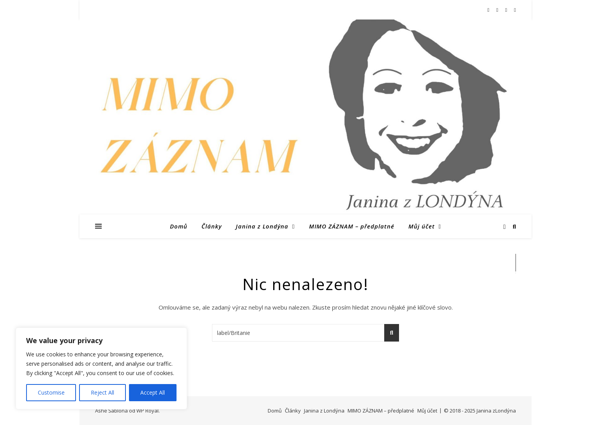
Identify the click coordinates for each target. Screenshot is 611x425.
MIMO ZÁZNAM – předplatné (351, 226)
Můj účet (421, 226)
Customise (51, 392)
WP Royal (147, 410)
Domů (178, 226)
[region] (101, 368)
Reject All (102, 392)
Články (211, 226)
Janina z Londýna (262, 226)
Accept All (152, 392)
